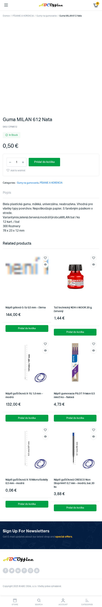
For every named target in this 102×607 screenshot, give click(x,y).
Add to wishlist (17, 170)
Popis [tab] (7, 192)
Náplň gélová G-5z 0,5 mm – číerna (26, 307)
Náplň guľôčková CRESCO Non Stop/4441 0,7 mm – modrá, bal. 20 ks (74, 483)
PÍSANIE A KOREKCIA (23, 16)
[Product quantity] (16, 162)
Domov (6, 16)
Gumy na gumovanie (46, 16)
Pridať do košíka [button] (27, 328)
